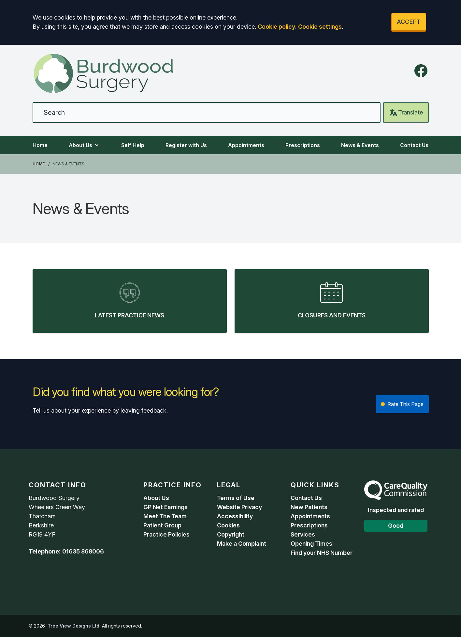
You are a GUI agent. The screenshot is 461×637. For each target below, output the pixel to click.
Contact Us (414, 145)
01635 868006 (83, 551)
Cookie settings (320, 26)
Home (40, 145)
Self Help (132, 145)
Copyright (230, 534)
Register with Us (186, 145)
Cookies (228, 525)
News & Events (360, 145)
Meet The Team (165, 516)
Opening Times (311, 543)
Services (303, 534)
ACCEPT (409, 21)
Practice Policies (166, 534)
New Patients (309, 507)
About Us (84, 145)
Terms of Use (235, 497)
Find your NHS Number (322, 552)
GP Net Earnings (165, 507)
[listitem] (130, 301)
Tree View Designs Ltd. (74, 626)
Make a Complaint (241, 543)
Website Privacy (239, 507)
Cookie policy (276, 26)
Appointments (246, 145)
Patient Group (162, 525)
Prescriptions (302, 145)
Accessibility (235, 516)
